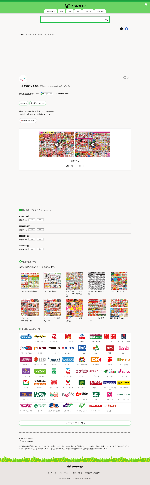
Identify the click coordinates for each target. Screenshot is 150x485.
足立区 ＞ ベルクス (38, 103)
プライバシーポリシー (62, 473)
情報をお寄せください (92, 473)
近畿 (77, 11)
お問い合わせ (77, 473)
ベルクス (23, 103)
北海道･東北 (50, 11)
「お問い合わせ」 (30, 449)
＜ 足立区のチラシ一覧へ (75, 423)
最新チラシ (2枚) (28, 121)
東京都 (28, 34)
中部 (69, 11)
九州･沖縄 (100, 11)
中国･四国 (88, 11)
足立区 (35, 34)
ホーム (21, 34)
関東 (61, 11)
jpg (72, 166)
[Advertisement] (75, 55)
